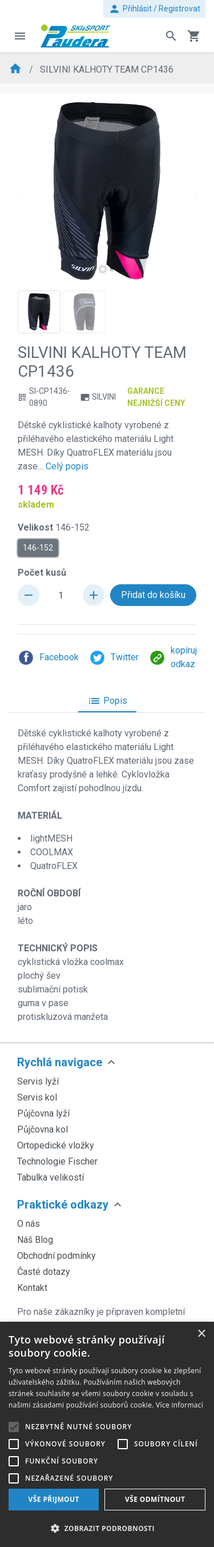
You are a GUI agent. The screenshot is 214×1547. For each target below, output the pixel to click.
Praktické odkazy (62, 1204)
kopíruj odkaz (173, 657)
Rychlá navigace (59, 1062)
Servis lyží (38, 1081)
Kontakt (32, 1287)
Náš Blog (35, 1239)
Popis (107, 701)
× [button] (201, 1334)
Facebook (48, 657)
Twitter (114, 657)
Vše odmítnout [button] (155, 1499)
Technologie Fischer (57, 1161)
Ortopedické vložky (55, 1145)
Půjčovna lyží (43, 1113)
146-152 (38, 547)
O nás (28, 1223)
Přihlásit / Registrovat (154, 9)
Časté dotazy (43, 1271)
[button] (102, 269)
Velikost (54, 527)
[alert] (107, 1434)
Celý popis (67, 466)
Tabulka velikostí (50, 1177)
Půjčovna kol (42, 1129)
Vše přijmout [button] (54, 1499)
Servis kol (37, 1097)
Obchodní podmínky (56, 1255)
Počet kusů (42, 572)
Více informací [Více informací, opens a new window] (179, 1405)
